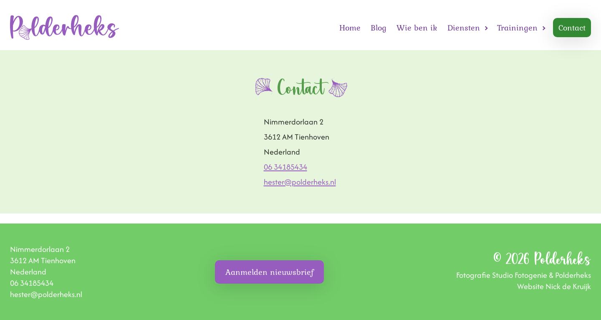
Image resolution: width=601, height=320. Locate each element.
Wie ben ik (416, 27)
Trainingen (517, 27)
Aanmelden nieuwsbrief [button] (269, 272)
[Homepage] (64, 27)
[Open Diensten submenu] (486, 27)
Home (350, 27)
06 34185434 (285, 167)
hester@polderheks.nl (300, 182)
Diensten (463, 27)
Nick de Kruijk (568, 286)
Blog (378, 27)
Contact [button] (572, 27)
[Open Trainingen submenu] (544, 27)
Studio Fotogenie (519, 275)
